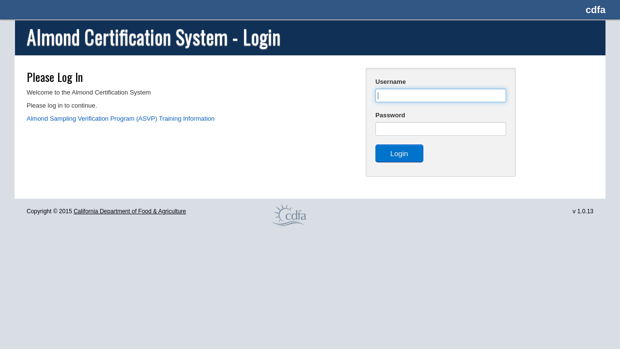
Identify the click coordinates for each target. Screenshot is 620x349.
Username (390, 81)
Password (390, 115)
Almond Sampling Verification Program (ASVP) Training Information (121, 118)
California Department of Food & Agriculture (130, 211)
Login (399, 153)
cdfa (595, 9)
